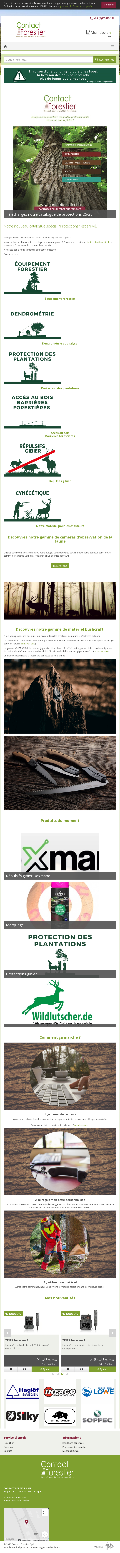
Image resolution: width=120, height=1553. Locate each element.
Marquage (15, 924)
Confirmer (109, 4)
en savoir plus (28, 643)
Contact (8, 1450)
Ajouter (45, 1369)
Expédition (9, 1442)
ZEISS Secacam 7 (73, 1340)
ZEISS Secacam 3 (16, 1340)
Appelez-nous (81, 1125)
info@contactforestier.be (98, 242)
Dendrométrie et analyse (59, 343)
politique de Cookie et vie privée (76, 6)
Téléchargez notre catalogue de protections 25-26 (49, 214)
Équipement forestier (60, 299)
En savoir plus (60, 565)
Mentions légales (71, 1450)
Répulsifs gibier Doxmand (28, 875)
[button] (22, 1391)
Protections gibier (21, 973)
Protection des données (74, 1446)
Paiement (8, 1446)
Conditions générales (73, 1442)
